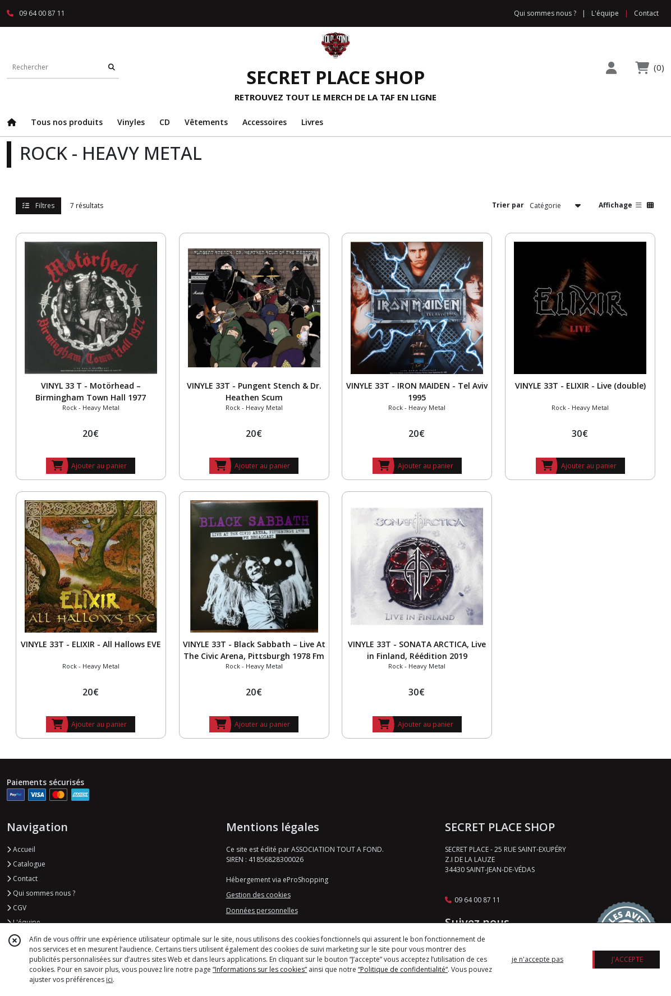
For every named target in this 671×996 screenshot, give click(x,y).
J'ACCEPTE (627, 959)
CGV (16, 907)
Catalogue (26, 864)
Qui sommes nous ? (41, 893)
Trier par (508, 205)
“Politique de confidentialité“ (403, 969)
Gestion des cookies (258, 895)
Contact (646, 13)
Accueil (21, 849)
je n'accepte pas (537, 959)
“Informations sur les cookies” (260, 969)
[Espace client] (611, 67)
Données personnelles (262, 910)
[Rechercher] (111, 67)
